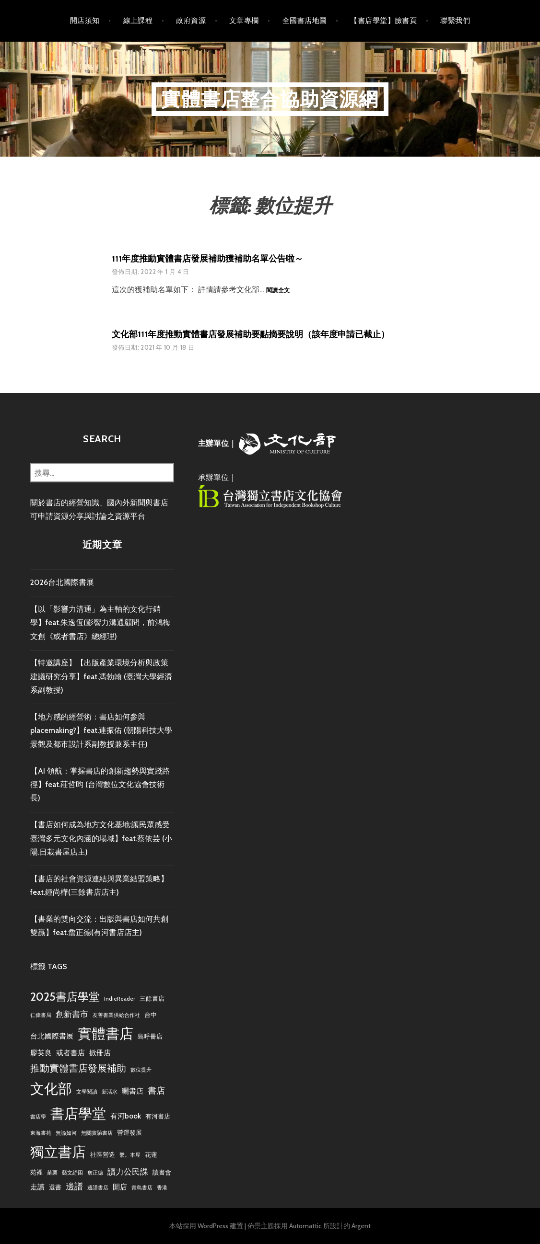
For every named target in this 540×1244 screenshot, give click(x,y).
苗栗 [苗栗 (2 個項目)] (52, 1173)
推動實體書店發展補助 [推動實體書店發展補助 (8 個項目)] (78, 1068)
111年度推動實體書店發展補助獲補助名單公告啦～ (207, 258)
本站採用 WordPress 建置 (206, 1225)
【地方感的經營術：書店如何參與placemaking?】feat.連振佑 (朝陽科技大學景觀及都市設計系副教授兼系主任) (101, 730)
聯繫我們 (455, 20)
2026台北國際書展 (62, 582)
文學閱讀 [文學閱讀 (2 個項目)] (86, 1092)
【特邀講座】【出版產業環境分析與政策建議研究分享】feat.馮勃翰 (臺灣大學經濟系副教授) (101, 676)
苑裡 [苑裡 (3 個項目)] (36, 1172)
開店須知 (85, 20)
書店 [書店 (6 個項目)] (156, 1090)
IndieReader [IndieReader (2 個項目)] (119, 999)
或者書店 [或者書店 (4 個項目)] (70, 1052)
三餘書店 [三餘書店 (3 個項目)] (152, 998)
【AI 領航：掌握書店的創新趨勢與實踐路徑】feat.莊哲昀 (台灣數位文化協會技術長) (100, 784)
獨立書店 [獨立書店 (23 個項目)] (58, 1151)
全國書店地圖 (304, 20)
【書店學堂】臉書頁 (383, 20)
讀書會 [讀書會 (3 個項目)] (162, 1172)
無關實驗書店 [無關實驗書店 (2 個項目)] (97, 1133)
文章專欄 (244, 20)
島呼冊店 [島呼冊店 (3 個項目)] (150, 1036)
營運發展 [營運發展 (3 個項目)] (129, 1132)
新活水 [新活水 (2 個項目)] (109, 1092)
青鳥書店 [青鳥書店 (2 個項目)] (142, 1188)
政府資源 (191, 20)
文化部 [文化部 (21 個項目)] (51, 1088)
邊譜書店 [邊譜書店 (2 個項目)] (97, 1188)
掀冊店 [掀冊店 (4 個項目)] (100, 1052)
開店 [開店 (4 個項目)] (120, 1186)
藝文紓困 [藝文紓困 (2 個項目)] (72, 1173)
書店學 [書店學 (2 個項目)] (38, 1117)
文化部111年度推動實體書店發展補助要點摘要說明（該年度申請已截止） (250, 334)
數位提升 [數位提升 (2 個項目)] (141, 1070)
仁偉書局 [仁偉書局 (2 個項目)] (40, 1015)
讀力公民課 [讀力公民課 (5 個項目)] (127, 1171)
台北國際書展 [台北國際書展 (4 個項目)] (51, 1035)
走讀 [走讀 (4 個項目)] (37, 1186)
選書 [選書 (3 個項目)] (55, 1187)
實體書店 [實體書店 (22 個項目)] (105, 1033)
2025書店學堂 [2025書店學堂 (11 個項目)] (65, 997)
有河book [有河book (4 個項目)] (125, 1115)
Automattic (305, 1225)
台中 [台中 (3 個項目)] (150, 1014)
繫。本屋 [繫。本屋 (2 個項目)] (130, 1155)
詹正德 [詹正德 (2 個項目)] (95, 1173)
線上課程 (138, 20)
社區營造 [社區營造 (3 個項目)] (102, 1154)
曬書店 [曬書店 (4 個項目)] (132, 1091)
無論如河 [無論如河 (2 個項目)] (66, 1133)
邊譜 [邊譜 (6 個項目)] (74, 1186)
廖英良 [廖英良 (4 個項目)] (41, 1052)
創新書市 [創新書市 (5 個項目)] (72, 1014)
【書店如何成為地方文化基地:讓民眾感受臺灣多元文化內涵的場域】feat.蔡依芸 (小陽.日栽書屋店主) (101, 838)
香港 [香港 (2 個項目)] (162, 1188)
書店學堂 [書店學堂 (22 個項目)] (78, 1113)
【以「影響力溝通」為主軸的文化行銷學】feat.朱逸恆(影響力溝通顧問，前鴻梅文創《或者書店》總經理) (100, 623)
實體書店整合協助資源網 (269, 99)
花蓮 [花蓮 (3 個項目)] (151, 1154)
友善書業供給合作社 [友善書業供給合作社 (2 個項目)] (116, 1015)
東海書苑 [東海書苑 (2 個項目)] (40, 1133)
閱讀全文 (278, 290)
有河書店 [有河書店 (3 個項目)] (157, 1116)
